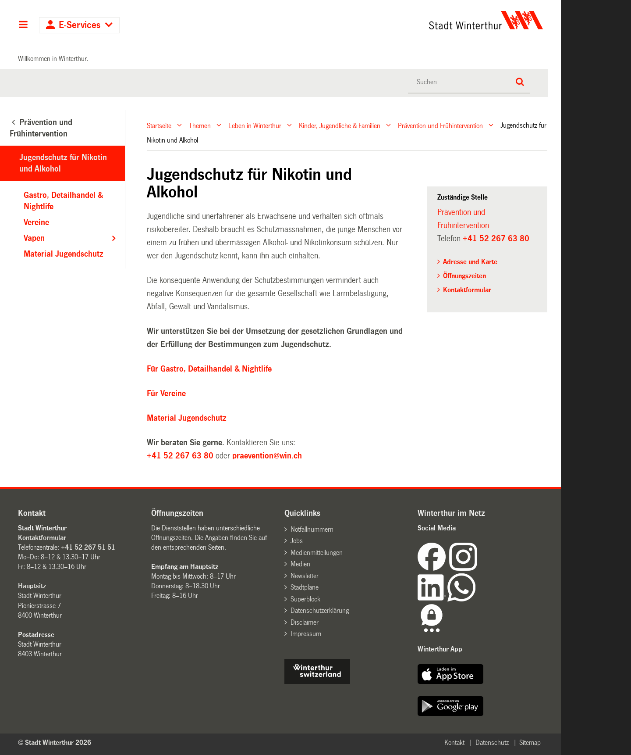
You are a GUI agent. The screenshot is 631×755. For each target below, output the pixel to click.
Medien (300, 564)
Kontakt (454, 742)
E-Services (79, 25)
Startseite (159, 125)
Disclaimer (305, 622)
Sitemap (530, 742)
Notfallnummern (312, 529)
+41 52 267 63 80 (180, 455)
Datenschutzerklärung (320, 610)
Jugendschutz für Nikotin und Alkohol (63, 163)
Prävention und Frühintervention (440, 125)
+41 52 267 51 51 (88, 547)
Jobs (297, 540)
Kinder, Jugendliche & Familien (339, 125)
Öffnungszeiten (464, 275)
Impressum (306, 633)
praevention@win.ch (267, 455)
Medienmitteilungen (317, 552)
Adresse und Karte (470, 261)
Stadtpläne (305, 587)
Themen (200, 125)
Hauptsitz (32, 586)
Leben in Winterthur (254, 125)
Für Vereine (166, 393)
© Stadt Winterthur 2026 (54, 742)
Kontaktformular (467, 289)
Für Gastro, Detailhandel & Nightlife (209, 369)
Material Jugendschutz (187, 418)
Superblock (305, 599)
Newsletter (305, 576)
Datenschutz (492, 742)
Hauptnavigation (23, 25)
